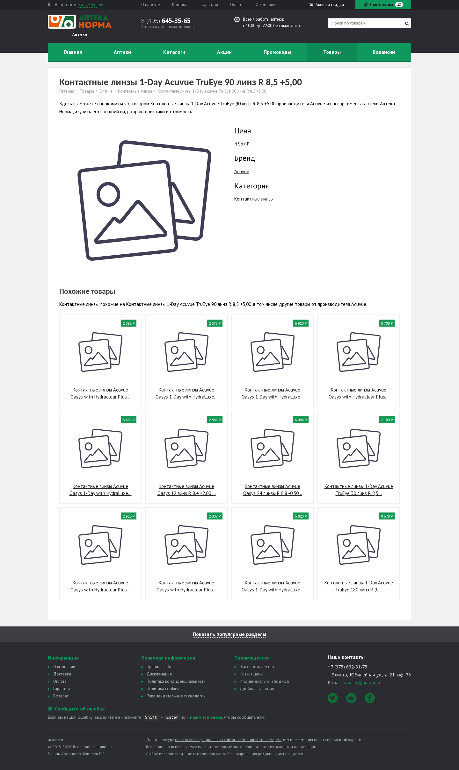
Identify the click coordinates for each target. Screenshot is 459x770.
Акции (327, 4)
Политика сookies (163, 688)
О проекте (150, 4)
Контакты (180, 4)
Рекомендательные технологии (176, 696)
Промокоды (277, 52)
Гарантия (209, 4)
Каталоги (174, 52)
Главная (73, 52)
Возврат (61, 696)
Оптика (106, 91)
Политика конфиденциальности (176, 681)
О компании (267, 4)
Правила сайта (160, 666)
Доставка (62, 674)
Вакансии (384, 52)
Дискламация (159, 674)
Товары (332, 52)
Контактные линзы (135, 91)
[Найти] (407, 23)
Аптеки (122, 52)
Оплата (237, 4)
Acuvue (241, 171)
